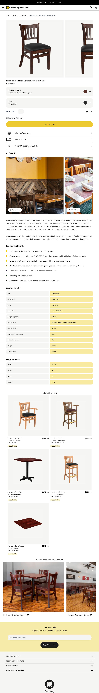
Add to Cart (49, 124)
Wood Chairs (23, 15)
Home (8, 15)
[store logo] (17, 8)
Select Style (15, 210)
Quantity (10, 111)
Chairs (14, 15)
